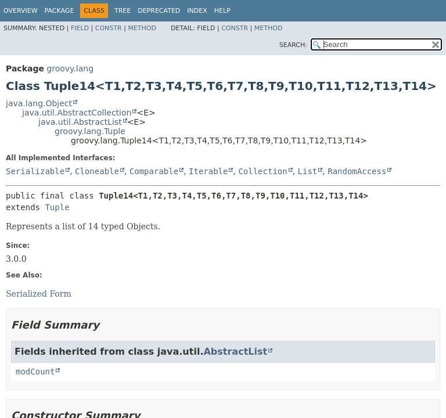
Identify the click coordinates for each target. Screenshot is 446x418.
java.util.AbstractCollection (76, 112)
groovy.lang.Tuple (90, 131)
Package (59, 11)
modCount (35, 371)
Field (80, 28)
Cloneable (97, 171)
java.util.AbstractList (80, 122)
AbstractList (235, 351)
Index (197, 11)
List (308, 171)
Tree (122, 11)
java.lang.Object (39, 103)
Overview (20, 11)
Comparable (154, 171)
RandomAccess (357, 171)
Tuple (57, 207)
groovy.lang (69, 68)
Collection (262, 171)
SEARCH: (293, 45)
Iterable (208, 171)
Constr (108, 28)
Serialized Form (38, 293)
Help (222, 11)
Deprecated (159, 11)
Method (142, 28)
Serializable (35, 171)
